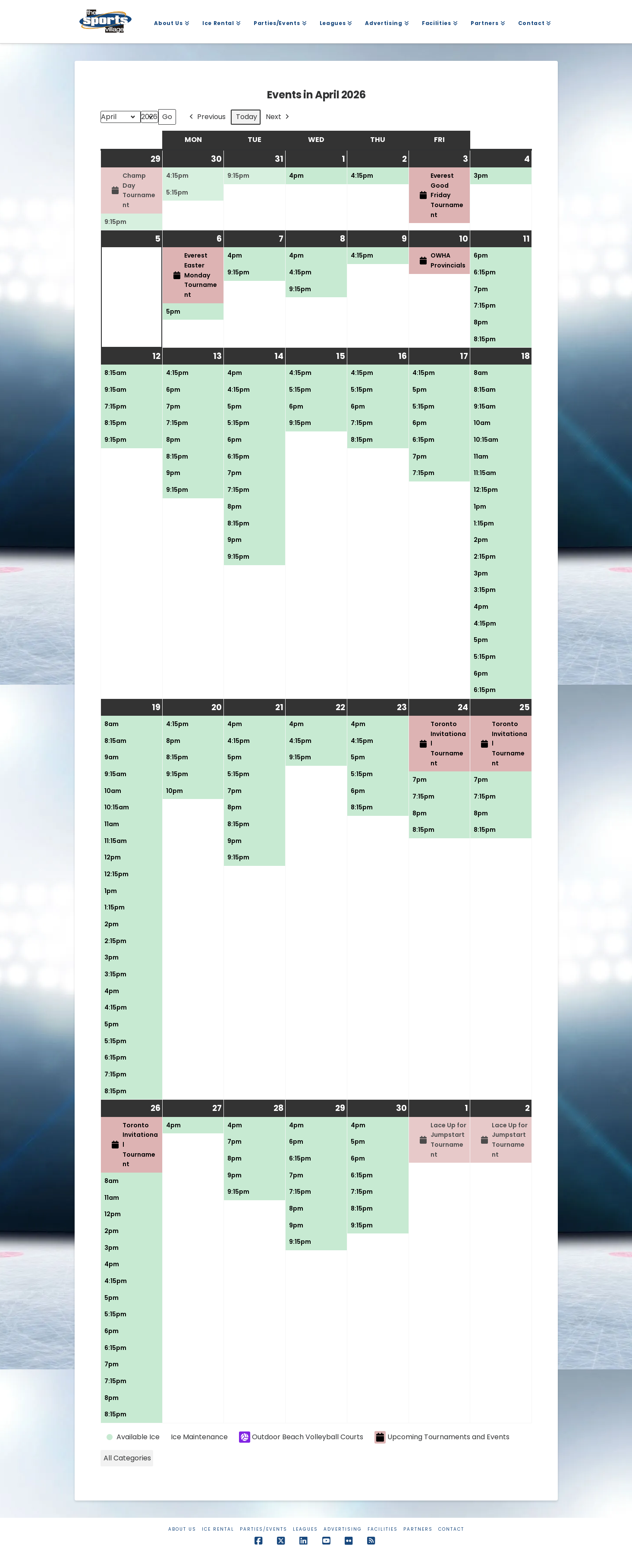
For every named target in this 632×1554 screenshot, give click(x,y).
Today (246, 117)
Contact (451, 1529)
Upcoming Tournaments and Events (441, 1437)
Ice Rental (218, 1529)
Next (278, 117)
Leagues (305, 1529)
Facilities (383, 1529)
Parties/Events (263, 1529)
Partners (418, 1529)
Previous (207, 117)
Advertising (343, 1529)
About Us (182, 1529)
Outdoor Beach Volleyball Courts (301, 1437)
